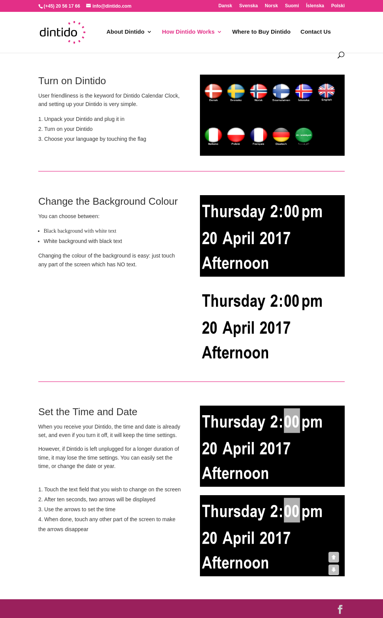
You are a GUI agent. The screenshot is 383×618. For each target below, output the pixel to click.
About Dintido (125, 32)
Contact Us (316, 32)
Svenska (248, 5)
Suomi (292, 5)
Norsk (271, 5)
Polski (338, 5)
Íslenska (315, 5)
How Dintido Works (188, 32)
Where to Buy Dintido (261, 32)
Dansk (225, 5)
